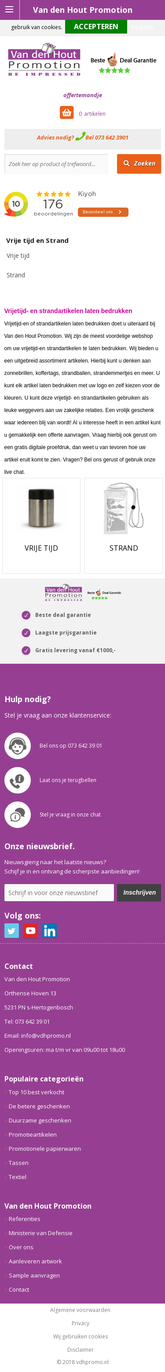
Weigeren (142, 27)
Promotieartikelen (33, 1134)
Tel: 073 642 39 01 (27, 1021)
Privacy (80, 1323)
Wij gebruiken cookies (80, 1336)
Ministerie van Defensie (41, 1233)
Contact (19, 1289)
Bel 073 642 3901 (106, 137)
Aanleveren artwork (35, 1261)
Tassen (19, 1163)
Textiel (17, 1177)
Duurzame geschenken (40, 1120)
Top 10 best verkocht (36, 1092)
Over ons (21, 1247)
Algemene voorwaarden (80, 1310)
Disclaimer (80, 1350)
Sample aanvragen (34, 1275)
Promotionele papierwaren (45, 1149)
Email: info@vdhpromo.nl (37, 1035)
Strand (16, 275)
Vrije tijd (18, 255)
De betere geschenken (39, 1106)
